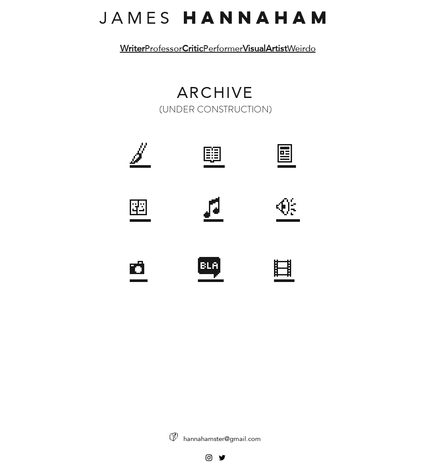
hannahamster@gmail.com (222, 438)
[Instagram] (209, 457)
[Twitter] (222, 457)
